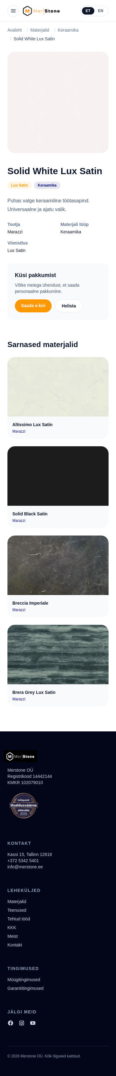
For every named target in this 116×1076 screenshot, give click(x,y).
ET (88, 11)
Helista (69, 305)
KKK (11, 927)
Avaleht (14, 30)
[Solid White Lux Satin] (58, 102)
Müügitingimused (23, 979)
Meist (12, 936)
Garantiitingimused (25, 988)
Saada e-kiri (33, 305)
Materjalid (39, 30)
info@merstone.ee (25, 866)
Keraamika (68, 30)
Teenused (16, 910)
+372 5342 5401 (23, 860)
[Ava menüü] (13, 11)
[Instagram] (22, 1023)
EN (100, 11)
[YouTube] (33, 1023)
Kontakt (14, 944)
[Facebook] (10, 1023)
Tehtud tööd (18, 918)
